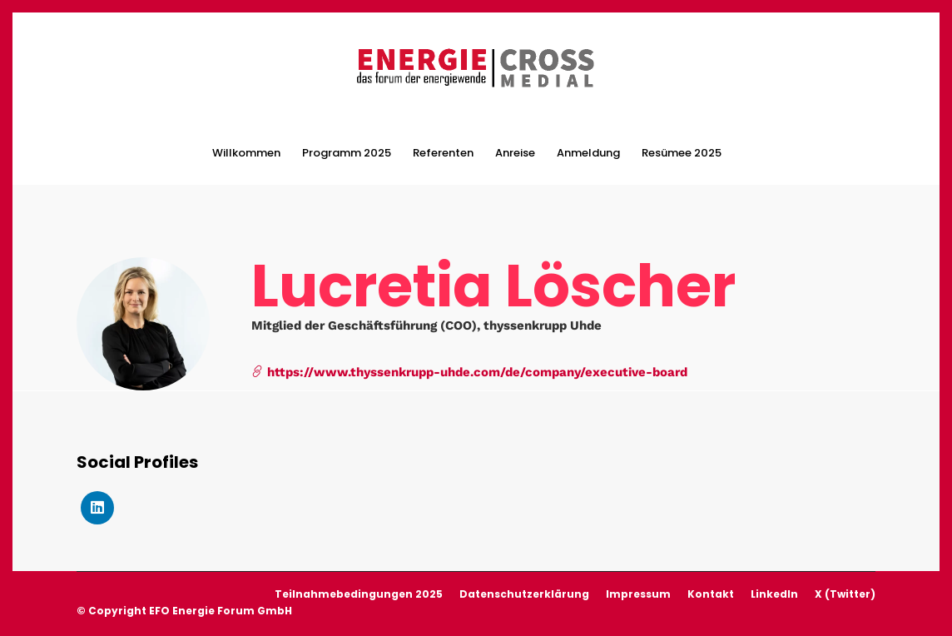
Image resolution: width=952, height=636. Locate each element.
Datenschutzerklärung (524, 594)
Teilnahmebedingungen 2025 (359, 594)
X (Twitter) (845, 594)
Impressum (638, 594)
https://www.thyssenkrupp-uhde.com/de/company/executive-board (469, 372)
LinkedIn (774, 594)
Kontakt (710, 594)
